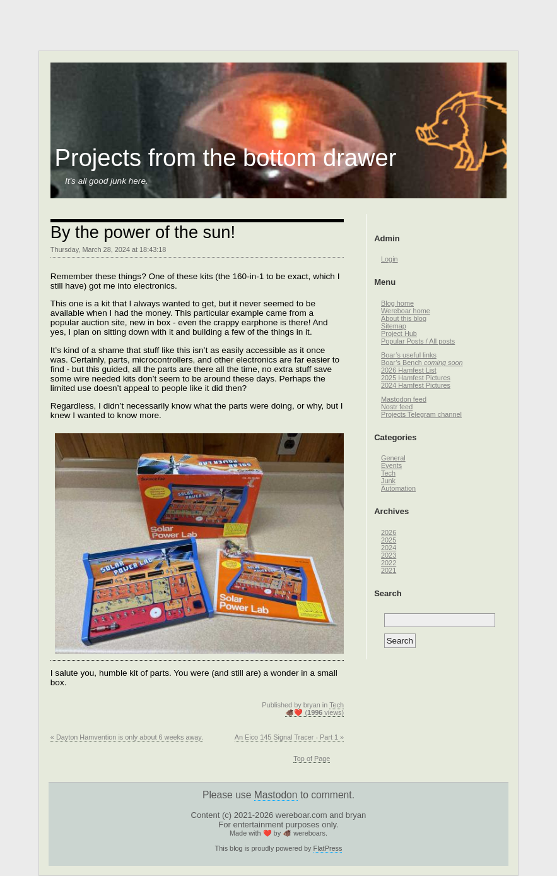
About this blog (403, 318)
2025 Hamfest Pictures (415, 377)
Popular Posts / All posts (418, 341)
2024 (388, 547)
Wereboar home (405, 311)
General (393, 458)
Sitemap (393, 326)
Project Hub (399, 333)
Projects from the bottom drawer (226, 158)
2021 (388, 570)
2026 (388, 532)
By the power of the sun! (142, 232)
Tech (336, 705)
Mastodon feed (403, 399)
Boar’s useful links (409, 355)
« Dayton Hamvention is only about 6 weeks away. (126, 737)
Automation (398, 488)
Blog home (397, 303)
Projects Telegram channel (421, 414)
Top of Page (311, 758)
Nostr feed (397, 407)
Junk (388, 480)
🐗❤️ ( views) (314, 712)
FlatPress (328, 848)
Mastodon (276, 794)
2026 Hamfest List (409, 370)
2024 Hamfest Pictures (415, 385)
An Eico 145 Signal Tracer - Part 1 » (289, 737)
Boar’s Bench (422, 362)
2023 (388, 555)
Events (391, 465)
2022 (388, 563)
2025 (388, 540)
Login (389, 259)
